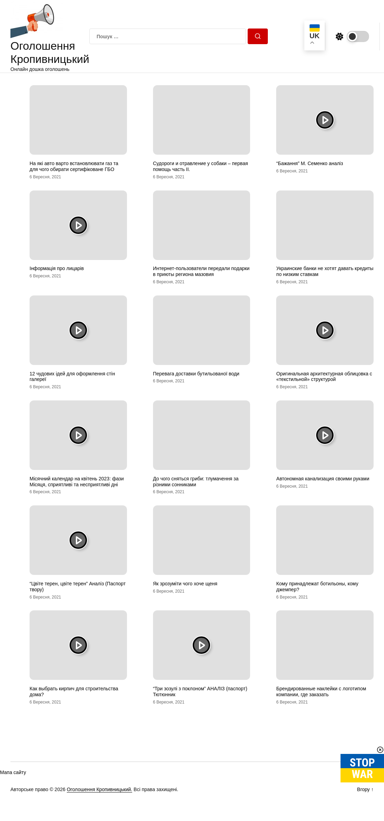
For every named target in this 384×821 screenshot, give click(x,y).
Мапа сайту (13, 772)
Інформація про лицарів (57, 268)
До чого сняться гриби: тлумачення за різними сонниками (196, 481)
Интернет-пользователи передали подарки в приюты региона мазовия (201, 271)
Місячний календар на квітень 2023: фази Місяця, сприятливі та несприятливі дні (77, 481)
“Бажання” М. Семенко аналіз (309, 163)
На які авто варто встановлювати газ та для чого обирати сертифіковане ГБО (74, 166)
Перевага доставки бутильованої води (196, 373)
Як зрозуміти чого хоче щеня (185, 583)
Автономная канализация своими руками (322, 478)
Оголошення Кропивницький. (99, 789)
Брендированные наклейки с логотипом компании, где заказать (321, 691)
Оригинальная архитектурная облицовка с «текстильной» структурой (324, 376)
